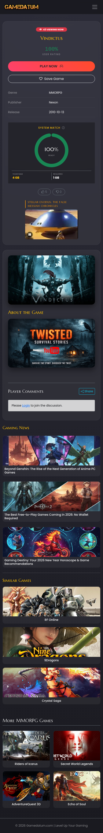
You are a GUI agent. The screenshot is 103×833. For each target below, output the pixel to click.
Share (87, 391)
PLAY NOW (51, 66)
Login (26, 405)
